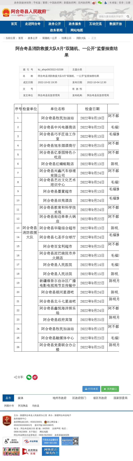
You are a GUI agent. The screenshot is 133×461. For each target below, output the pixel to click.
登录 (121, 2)
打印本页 (91, 389)
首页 (14, 24)
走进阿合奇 (33, 24)
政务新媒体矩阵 (22, 2)
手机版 (37, 2)
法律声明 (56, 428)
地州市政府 (59, 398)
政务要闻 (56, 30)
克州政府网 (84, 2)
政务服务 (75, 24)
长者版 (113, 2)
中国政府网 (56, 2)
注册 (128, 2)
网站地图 (76, 30)
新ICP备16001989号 (44, 425)
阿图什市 (9, 405)
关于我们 (33, 432)
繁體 (45, 2)
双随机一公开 (49, 38)
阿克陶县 (23, 405)
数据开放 (115, 24)
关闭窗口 (110, 389)
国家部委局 (120, 398)
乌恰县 (35, 405)
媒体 (20, 398)
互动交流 (95, 24)
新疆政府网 (70, 2)
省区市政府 (100, 398)
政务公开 (54, 24)
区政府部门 (79, 398)
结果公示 (66, 38)
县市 (8, 398)
